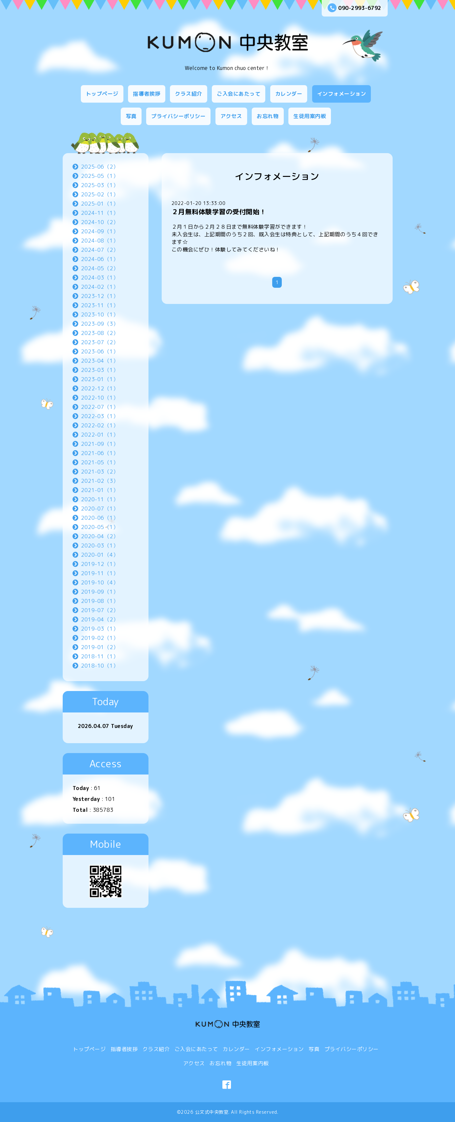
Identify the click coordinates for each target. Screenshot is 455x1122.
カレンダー (289, 93)
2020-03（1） (99, 545)
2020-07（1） (99, 508)
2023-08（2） (99, 333)
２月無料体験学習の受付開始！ (219, 211)
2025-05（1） (99, 176)
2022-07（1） (99, 407)
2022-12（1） (99, 388)
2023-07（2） (99, 342)
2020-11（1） (99, 499)
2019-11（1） (99, 573)
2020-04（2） (99, 536)
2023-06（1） (99, 351)
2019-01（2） (99, 647)
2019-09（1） (99, 591)
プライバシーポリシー (178, 116)
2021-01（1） (99, 490)
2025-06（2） (99, 166)
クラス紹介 (188, 93)
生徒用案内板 (309, 116)
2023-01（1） (99, 379)
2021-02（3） (99, 480)
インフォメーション (341, 93)
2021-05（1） (99, 462)
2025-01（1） (99, 203)
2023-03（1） (99, 370)
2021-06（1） (99, 453)
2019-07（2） (99, 610)
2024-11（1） (99, 212)
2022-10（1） (99, 397)
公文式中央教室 (212, 1112)
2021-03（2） (99, 471)
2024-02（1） (99, 286)
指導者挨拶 (146, 93)
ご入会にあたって (238, 93)
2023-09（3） (99, 323)
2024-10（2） (99, 222)
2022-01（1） (99, 434)
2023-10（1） (99, 314)
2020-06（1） (99, 517)
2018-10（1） (99, 665)
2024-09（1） (99, 231)
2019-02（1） (99, 638)
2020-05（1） (99, 527)
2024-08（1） (99, 240)
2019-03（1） (99, 628)
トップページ (102, 93)
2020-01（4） (99, 554)
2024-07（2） (99, 249)
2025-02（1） (99, 194)
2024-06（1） (99, 259)
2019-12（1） (99, 564)
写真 (131, 116)
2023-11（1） (99, 305)
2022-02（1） (99, 425)
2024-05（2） (99, 268)
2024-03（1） (99, 277)
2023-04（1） (99, 360)
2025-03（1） (99, 185)
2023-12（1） (99, 296)
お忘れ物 (267, 116)
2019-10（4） (99, 582)
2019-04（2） (99, 619)
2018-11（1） (99, 656)
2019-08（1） (99, 601)
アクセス (231, 116)
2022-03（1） (99, 416)
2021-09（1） (99, 443)
